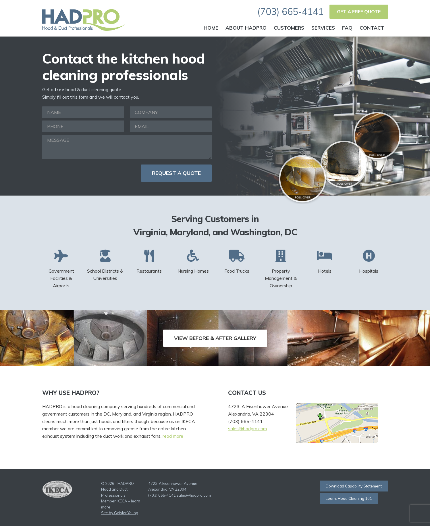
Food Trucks (237, 261)
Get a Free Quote (359, 11)
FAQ (347, 28)
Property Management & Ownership (281, 269)
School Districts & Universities (105, 265)
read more (173, 436)
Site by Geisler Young (119, 513)
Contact (372, 28)
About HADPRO (246, 28)
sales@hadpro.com (247, 428)
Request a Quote (176, 173)
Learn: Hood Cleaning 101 (349, 498)
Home (211, 28)
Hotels (325, 261)
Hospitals (369, 261)
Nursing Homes (193, 261)
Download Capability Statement (354, 486)
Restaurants (149, 261)
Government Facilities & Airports (61, 269)
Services (323, 28)
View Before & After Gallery (215, 338)
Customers (289, 28)
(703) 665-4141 (290, 11)
